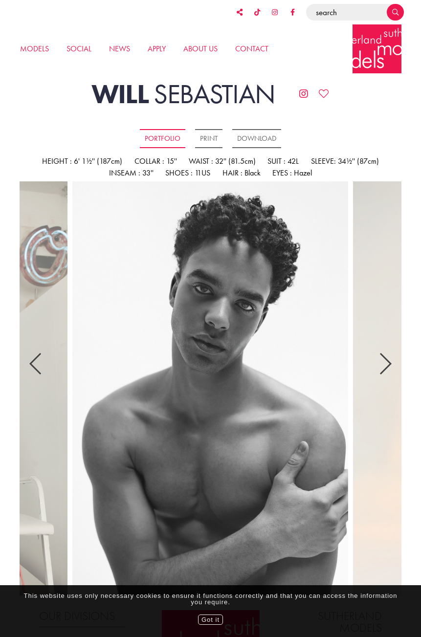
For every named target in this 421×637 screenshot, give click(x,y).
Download (256, 138)
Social (78, 49)
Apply (157, 49)
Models (34, 49)
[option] (210, 389)
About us (200, 49)
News (119, 49)
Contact (251, 49)
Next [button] (385, 348)
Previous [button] (36, 348)
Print (209, 138)
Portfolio (162, 138)
